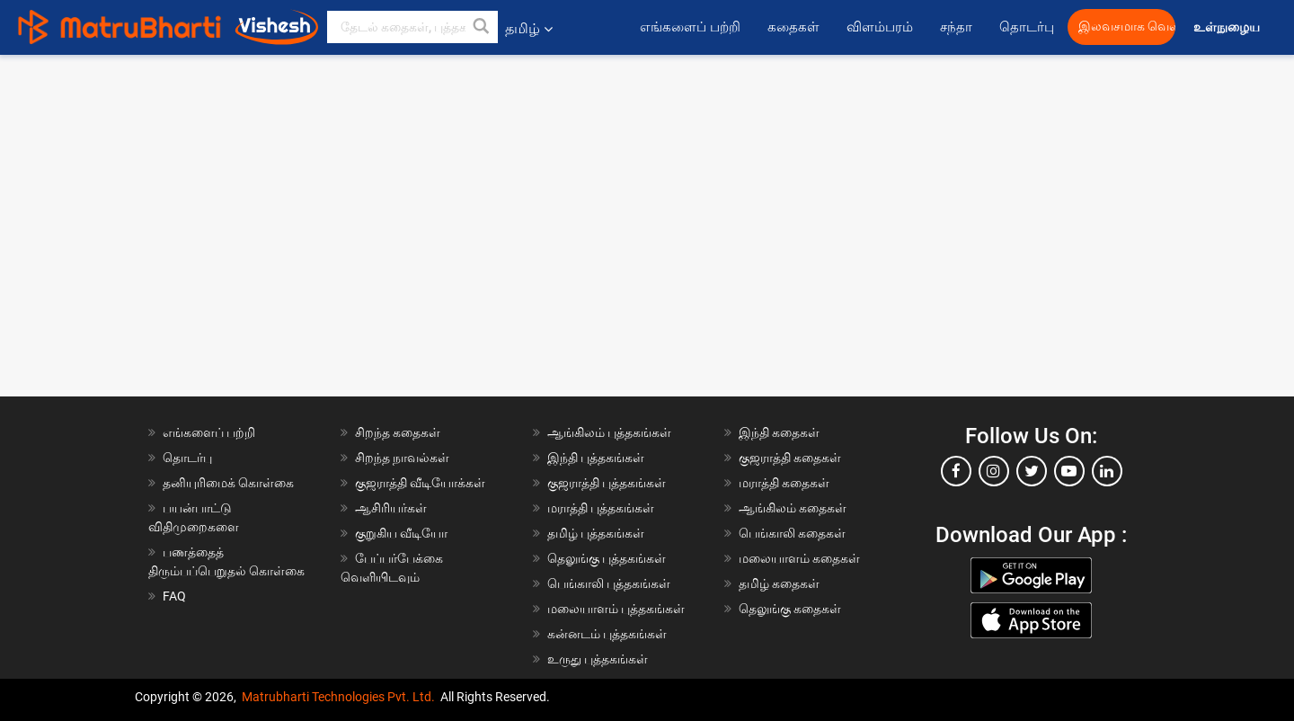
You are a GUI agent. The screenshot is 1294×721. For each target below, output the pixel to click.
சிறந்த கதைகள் (397, 432)
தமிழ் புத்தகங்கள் (595, 533)
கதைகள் (793, 27)
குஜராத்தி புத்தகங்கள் (606, 483)
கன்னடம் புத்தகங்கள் (607, 634)
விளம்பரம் (879, 27)
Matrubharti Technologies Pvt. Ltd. (338, 697)
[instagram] (994, 471)
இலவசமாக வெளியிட (1126, 26)
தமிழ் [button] (529, 28)
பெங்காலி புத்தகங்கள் (608, 583)
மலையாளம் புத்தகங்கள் (616, 608)
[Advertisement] (647, 181)
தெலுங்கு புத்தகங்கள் (606, 558)
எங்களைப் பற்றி (690, 27)
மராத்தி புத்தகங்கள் (600, 508)
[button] (481, 27)
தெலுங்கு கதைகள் (790, 608)
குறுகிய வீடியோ (401, 533)
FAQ (174, 596)
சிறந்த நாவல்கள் (402, 457)
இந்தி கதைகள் (779, 432)
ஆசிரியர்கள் (391, 508)
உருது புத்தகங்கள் (597, 659)
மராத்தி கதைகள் (784, 483)
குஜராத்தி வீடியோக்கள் (420, 483)
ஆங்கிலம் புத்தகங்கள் (609, 432)
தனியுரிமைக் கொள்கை (228, 483)
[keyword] (412, 27)
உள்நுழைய (1228, 27)
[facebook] (956, 471)
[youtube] (1069, 471)
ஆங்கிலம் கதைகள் (792, 508)
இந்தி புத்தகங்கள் (595, 457)
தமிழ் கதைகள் (779, 583)
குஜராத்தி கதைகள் (790, 457)
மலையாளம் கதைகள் (799, 558)
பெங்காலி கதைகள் (792, 533)
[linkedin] (1107, 471)
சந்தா (956, 27)
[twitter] (1031, 471)
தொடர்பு (1026, 27)
